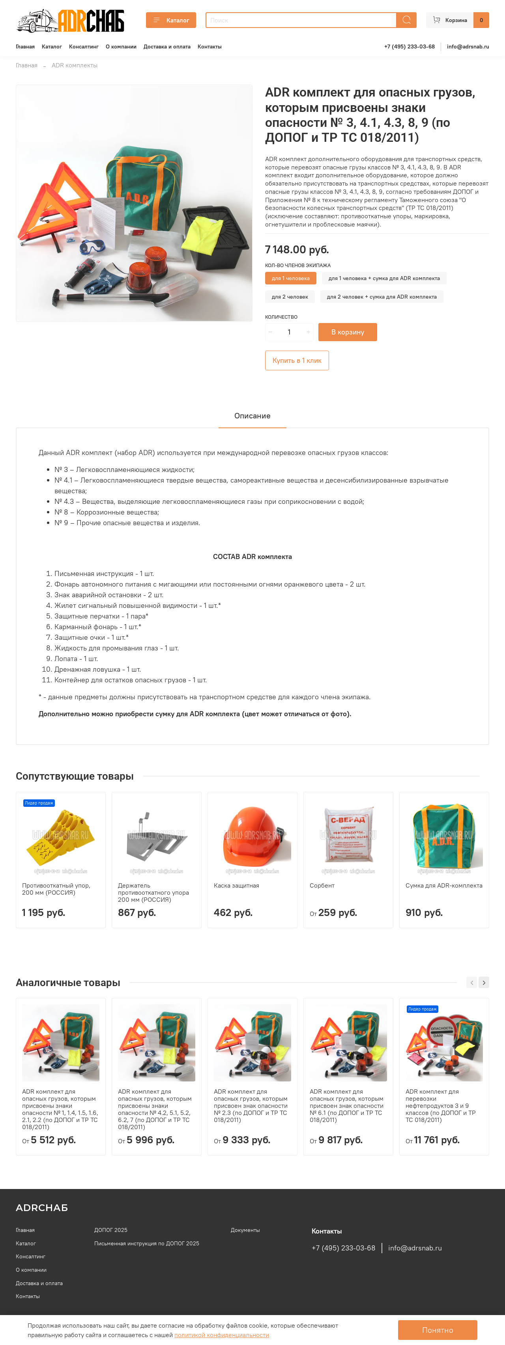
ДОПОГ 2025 (110, 1230)
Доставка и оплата (167, 46)
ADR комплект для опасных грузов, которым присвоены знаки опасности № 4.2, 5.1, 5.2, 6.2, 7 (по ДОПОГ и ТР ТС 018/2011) (155, 1109)
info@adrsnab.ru (468, 46)
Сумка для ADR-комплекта (444, 885)
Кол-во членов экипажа (298, 265)
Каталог (171, 20)
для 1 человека (291, 278)
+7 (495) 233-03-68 (409, 46)
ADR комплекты (74, 65)
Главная (25, 46)
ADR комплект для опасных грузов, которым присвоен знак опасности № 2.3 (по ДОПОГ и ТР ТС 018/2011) (251, 1105)
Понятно (437, 1330)
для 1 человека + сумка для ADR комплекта (384, 278)
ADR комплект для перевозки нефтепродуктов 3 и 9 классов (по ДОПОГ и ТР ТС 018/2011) (441, 1105)
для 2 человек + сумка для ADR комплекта (382, 296)
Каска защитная (236, 885)
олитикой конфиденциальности (221, 1335)
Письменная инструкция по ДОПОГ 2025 (146, 1243)
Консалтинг (84, 46)
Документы (245, 1230)
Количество (281, 317)
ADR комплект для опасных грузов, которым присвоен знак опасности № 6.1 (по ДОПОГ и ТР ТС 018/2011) (346, 1105)
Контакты (210, 46)
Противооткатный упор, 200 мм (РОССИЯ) (56, 888)
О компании (121, 46)
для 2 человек (290, 296)
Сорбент (322, 885)
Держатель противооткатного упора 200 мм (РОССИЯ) (153, 892)
